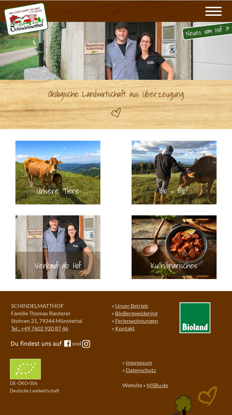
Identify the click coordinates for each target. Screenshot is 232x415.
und (81, 343)
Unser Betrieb (131, 305)
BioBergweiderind (136, 313)
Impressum (139, 362)
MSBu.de (157, 385)
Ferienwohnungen (136, 320)
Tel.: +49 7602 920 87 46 (39, 328)
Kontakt (125, 328)
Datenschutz (141, 370)
